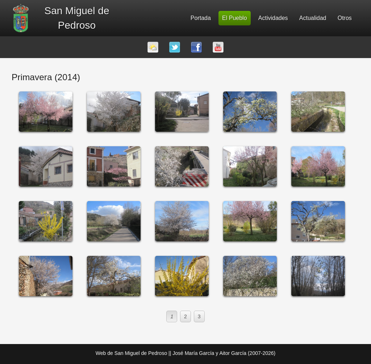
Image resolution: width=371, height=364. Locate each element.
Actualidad (312, 18)
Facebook (196, 47)
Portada (201, 18)
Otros (345, 18)
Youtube (218, 47)
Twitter (174, 47)
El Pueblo (234, 18)
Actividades (273, 18)
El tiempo (153, 47)
